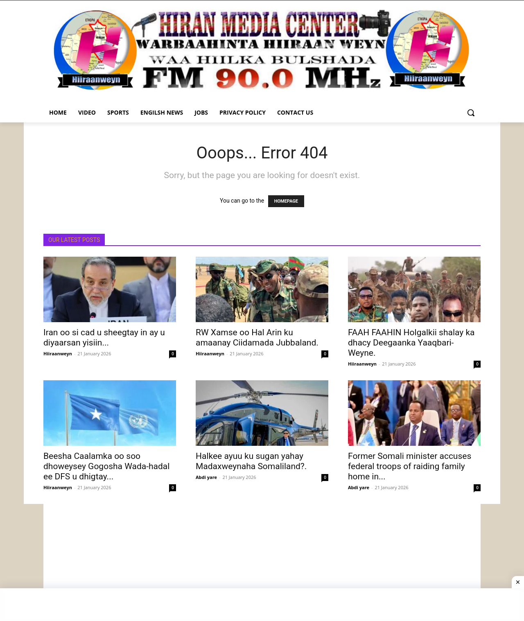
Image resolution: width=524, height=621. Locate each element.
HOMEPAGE (286, 201)
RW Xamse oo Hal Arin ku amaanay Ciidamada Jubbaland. (257, 337)
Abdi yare (206, 477)
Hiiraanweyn (57, 353)
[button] (471, 112)
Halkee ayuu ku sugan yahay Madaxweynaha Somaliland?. (251, 461)
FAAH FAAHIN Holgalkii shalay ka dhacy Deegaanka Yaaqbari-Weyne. (411, 342)
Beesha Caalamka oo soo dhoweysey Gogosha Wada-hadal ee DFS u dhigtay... (106, 466)
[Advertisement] (262, 561)
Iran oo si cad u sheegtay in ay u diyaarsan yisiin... (104, 337)
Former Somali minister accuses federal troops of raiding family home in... (409, 466)
